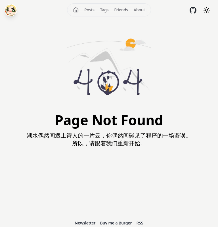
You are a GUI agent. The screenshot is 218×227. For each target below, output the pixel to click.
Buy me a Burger (116, 223)
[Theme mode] (206, 10)
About (139, 9)
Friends (121, 9)
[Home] (76, 10)
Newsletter (85, 223)
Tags (104, 9)
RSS (139, 223)
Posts (89, 9)
